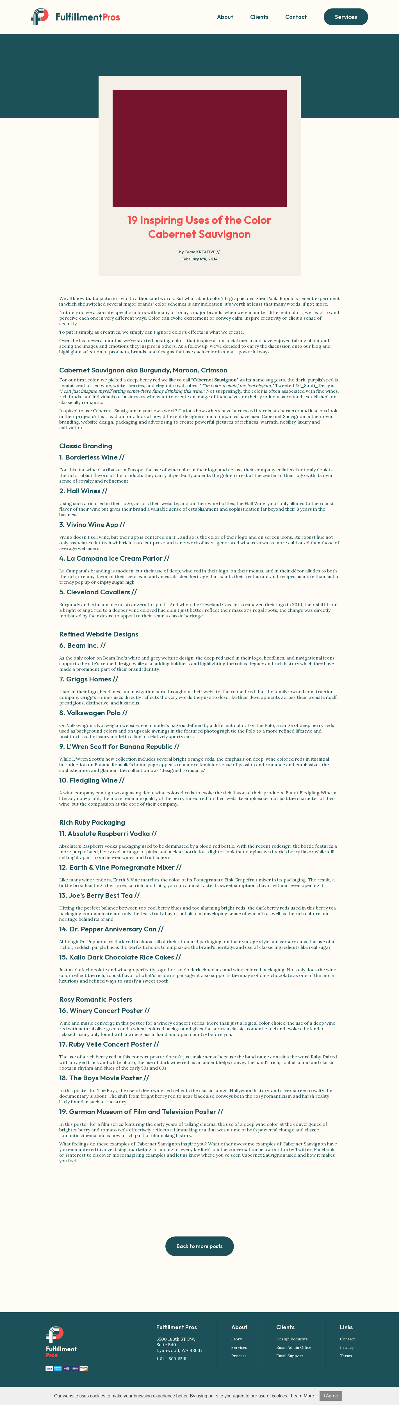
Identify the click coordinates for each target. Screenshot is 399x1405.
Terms (346, 1355)
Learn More (302, 1395)
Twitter (303, 1149)
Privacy (347, 1347)
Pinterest (75, 1155)
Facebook (324, 1149)
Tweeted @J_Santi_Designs (305, 385)
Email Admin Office (293, 1347)
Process (239, 1355)
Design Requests (292, 1339)
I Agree (331, 1395)
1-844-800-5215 (171, 1358)
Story (236, 1339)
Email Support (289, 1355)
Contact (296, 16)
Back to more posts (200, 1246)
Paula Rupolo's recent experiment (303, 298)
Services (346, 16)
